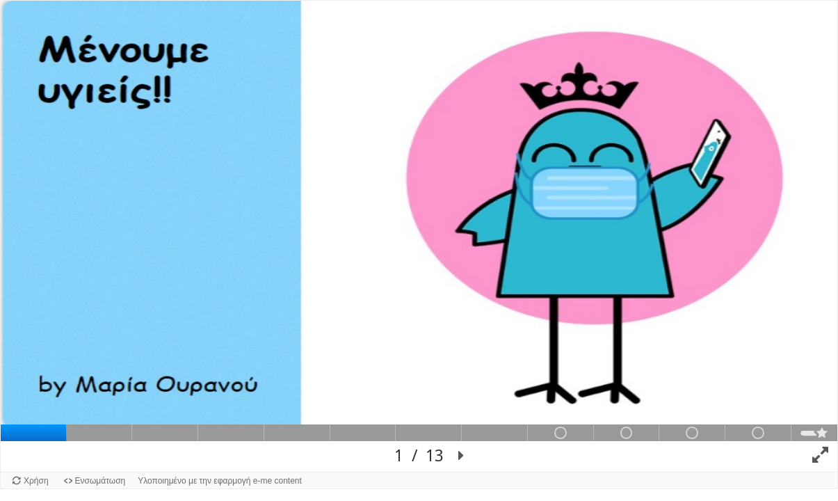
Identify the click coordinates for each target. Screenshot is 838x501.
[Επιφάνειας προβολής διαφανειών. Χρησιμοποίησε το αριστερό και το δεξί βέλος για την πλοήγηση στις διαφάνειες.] (419, 236)
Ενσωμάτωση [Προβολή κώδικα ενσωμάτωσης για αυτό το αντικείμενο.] (100, 481)
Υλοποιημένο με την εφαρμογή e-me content (220, 481)
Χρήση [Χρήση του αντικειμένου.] (36, 481)
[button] (461, 456)
